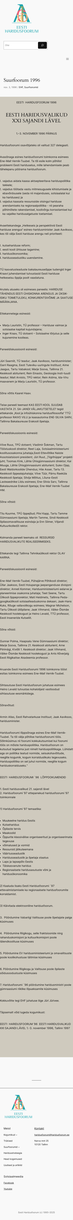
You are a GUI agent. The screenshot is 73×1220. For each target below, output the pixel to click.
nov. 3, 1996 (10, 87)
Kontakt (39, 1128)
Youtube (8, 1188)
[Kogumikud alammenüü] (16, 1135)
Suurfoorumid (31, 87)
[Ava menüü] (67, 59)
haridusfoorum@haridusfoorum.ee (51, 1134)
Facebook (9, 1182)
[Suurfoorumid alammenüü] (19, 1147)
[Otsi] (42, 45)
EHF (21, 87)
